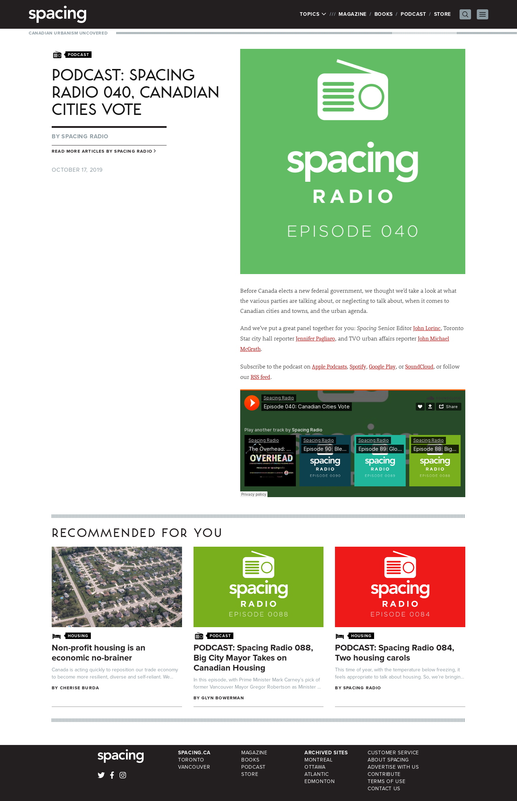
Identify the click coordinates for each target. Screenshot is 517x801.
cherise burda (79, 688)
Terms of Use (386, 781)
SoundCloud (419, 367)
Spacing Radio (84, 136)
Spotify (358, 367)
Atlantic (316, 774)
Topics (313, 14)
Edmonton (319, 781)
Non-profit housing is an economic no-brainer (98, 652)
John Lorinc (427, 328)
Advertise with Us (393, 767)
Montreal (318, 760)
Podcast (413, 14)
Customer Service (393, 752)
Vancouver (194, 767)
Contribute (384, 774)
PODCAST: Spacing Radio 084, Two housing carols (394, 652)
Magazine (353, 14)
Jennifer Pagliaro (315, 338)
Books (383, 14)
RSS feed (260, 377)
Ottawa (314, 767)
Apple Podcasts (329, 367)
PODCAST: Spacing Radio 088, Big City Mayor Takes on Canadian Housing (253, 657)
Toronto (191, 760)
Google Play (382, 367)
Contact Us (384, 788)
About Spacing (388, 760)
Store (442, 14)
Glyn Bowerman (222, 698)
